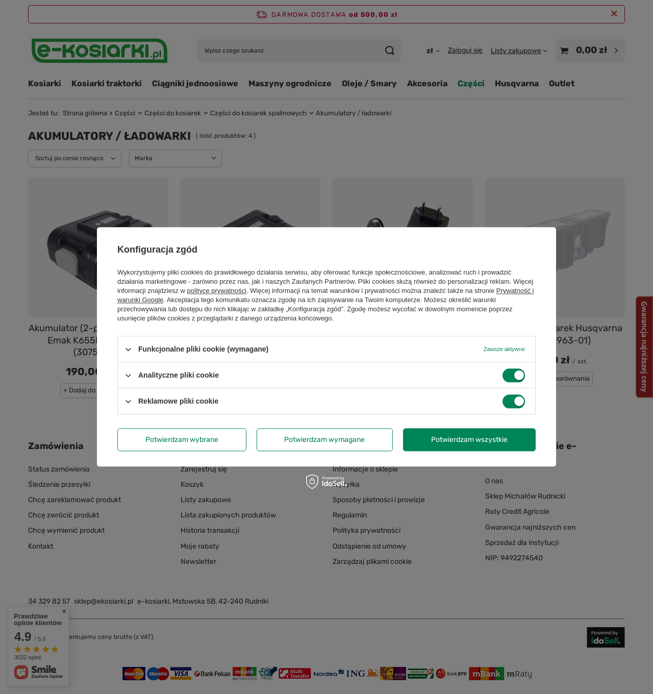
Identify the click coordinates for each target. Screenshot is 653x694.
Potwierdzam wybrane (181, 439)
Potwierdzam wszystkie (469, 439)
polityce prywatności (216, 290)
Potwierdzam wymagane (324, 439)
